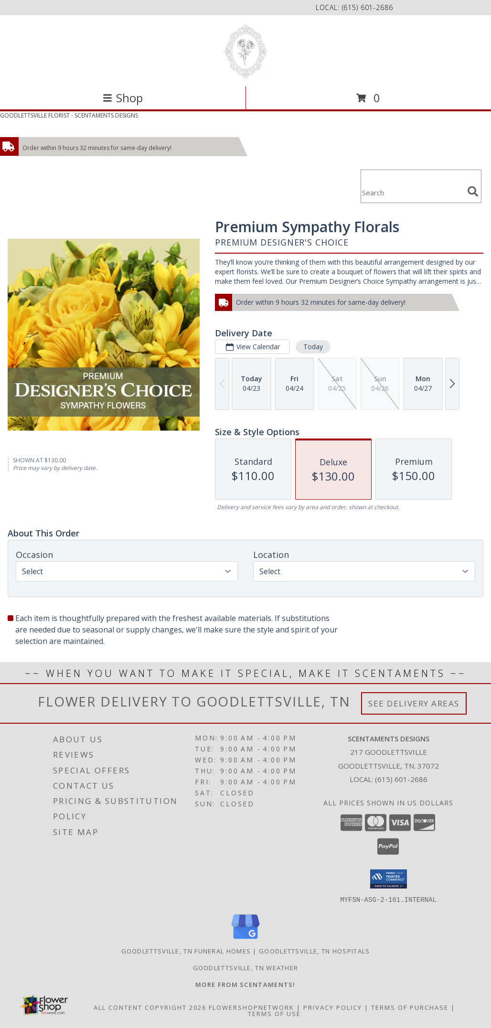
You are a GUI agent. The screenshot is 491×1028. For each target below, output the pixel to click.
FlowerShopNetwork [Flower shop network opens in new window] (251, 1007)
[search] (473, 191)
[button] (388, 879)
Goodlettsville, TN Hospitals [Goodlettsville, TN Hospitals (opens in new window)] (314, 950)
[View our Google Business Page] (245, 938)
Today (313, 346)
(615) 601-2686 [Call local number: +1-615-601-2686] (367, 7)
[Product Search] (412, 192)
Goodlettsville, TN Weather (246, 967)
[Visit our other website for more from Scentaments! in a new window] (245, 984)
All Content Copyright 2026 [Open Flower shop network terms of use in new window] (150, 1007)
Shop (123, 98)
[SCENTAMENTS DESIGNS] (245, 50)
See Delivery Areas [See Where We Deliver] (413, 703)
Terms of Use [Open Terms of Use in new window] (274, 1013)
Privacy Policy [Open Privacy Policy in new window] (332, 1007)
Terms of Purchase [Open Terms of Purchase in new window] (409, 1007)
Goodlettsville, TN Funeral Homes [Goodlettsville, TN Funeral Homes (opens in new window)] (186, 950)
